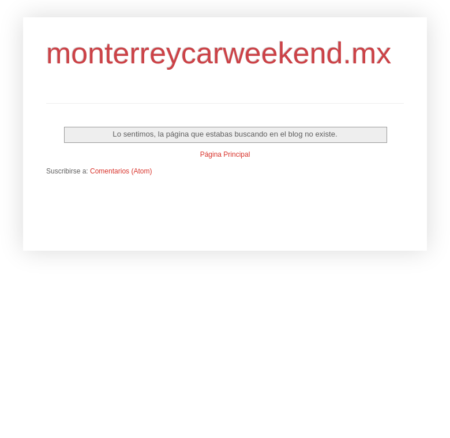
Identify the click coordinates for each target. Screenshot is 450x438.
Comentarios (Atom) (121, 171)
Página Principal (225, 154)
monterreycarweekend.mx (218, 53)
